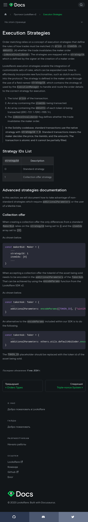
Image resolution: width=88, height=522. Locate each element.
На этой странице (15, 22)
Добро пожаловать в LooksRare (26, 409)
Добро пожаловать (19, 426)
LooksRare (15, 461)
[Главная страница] (6, 14)
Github (13, 471)
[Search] (81, 4)
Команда (13, 466)
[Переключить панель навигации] (5, 4)
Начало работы (17, 444)
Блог (10, 477)
